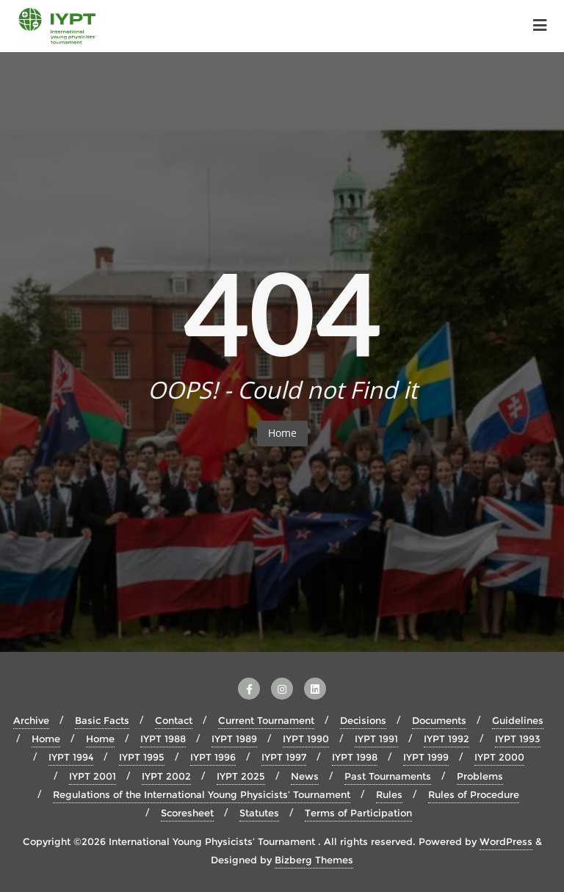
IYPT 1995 (141, 757)
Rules (389, 794)
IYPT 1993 (517, 738)
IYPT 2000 (499, 757)
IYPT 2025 (241, 776)
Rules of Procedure (473, 794)
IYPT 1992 (446, 738)
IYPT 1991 (376, 738)
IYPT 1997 (283, 757)
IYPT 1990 (306, 738)
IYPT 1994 (70, 757)
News (305, 776)
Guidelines (517, 720)
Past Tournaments (387, 776)
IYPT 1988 (163, 738)
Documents (439, 720)
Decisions (363, 720)
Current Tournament (266, 720)
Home (282, 433)
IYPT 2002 (166, 776)
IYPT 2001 (92, 776)
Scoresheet (187, 813)
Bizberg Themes (314, 860)
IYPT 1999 (426, 757)
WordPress (506, 841)
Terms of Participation (358, 813)
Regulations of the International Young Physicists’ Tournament (201, 794)
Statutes (259, 813)
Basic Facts (102, 720)
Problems (480, 776)
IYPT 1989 (234, 738)
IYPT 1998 (354, 757)
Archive (31, 720)
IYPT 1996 (213, 757)
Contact (173, 720)
